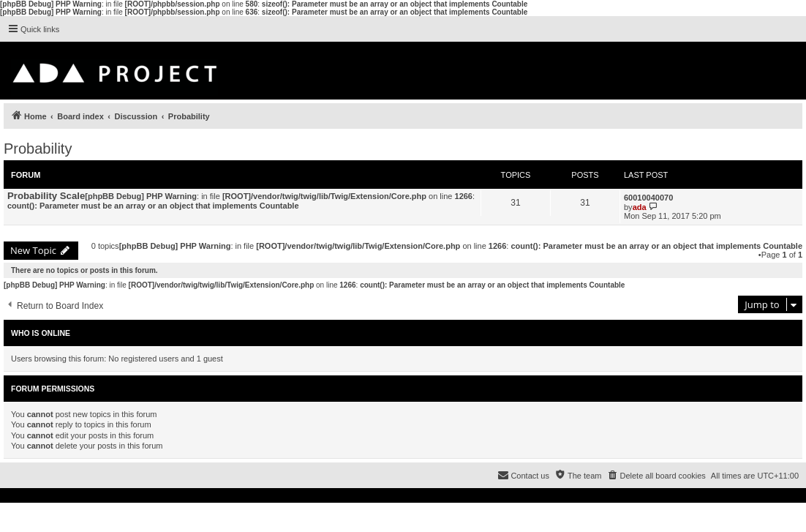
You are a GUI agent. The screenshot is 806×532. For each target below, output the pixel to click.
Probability (38, 149)
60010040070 (648, 197)
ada (640, 207)
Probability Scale (46, 195)
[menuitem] (655, 475)
